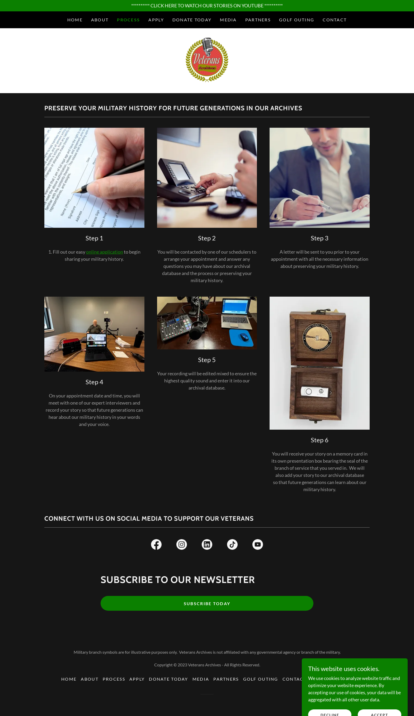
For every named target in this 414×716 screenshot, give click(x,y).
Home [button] (69, 679)
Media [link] (228, 19)
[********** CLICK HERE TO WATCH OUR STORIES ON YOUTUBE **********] (207, 5)
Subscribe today (207, 603)
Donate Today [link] (191, 19)
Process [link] (128, 19)
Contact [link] (335, 19)
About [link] (100, 19)
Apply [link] (156, 19)
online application (104, 252)
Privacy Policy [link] (332, 679)
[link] (207, 60)
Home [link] (75, 19)
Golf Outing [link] (296, 19)
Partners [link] (258, 19)
